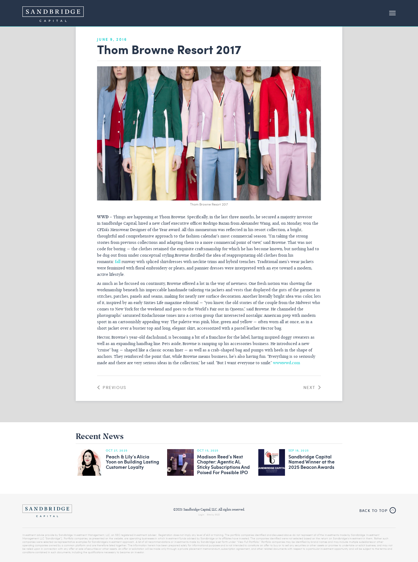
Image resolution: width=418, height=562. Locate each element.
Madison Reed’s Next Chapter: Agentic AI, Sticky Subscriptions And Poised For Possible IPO (223, 464)
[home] (53, 13)
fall (117, 262)
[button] (390, 13)
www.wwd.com (286, 363)
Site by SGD (213, 514)
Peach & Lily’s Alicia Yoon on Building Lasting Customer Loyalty (132, 462)
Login (201, 514)
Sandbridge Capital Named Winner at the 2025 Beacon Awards (311, 462)
